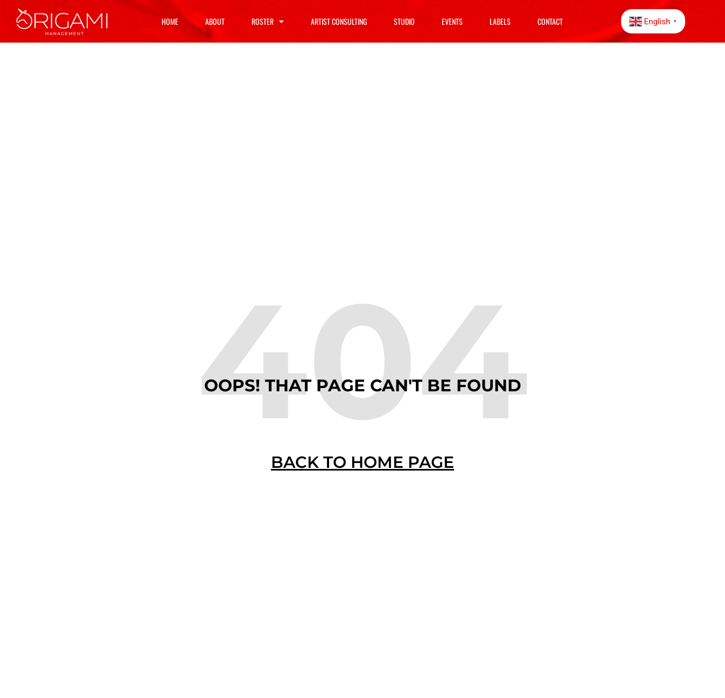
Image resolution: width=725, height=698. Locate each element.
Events (452, 21)
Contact (550, 21)
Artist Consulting (339, 21)
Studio (404, 21)
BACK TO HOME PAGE (362, 462)
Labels (500, 21)
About (215, 21)
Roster (268, 21)
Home (170, 21)
